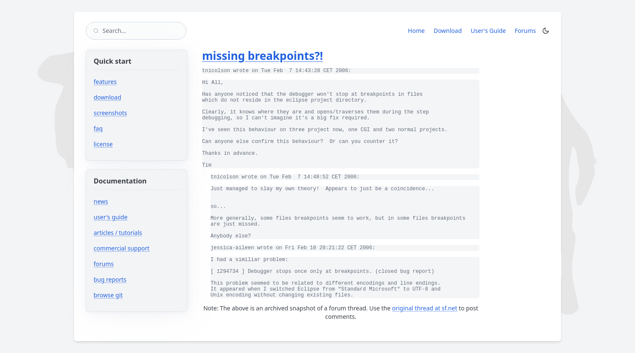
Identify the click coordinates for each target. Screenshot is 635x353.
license (103, 144)
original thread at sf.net (424, 308)
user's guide (111, 217)
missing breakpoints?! (262, 55)
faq (98, 128)
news (101, 201)
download (107, 97)
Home (416, 31)
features (105, 82)
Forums (527, 30)
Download (448, 31)
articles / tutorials (118, 233)
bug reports (135, 279)
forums (129, 264)
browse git (134, 295)
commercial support (122, 248)
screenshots (110, 113)
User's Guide (488, 31)
